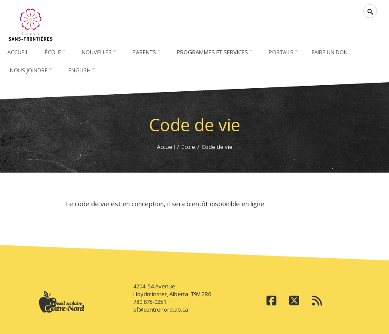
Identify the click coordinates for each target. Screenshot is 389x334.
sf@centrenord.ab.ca (160, 309)
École (188, 147)
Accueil (166, 147)
